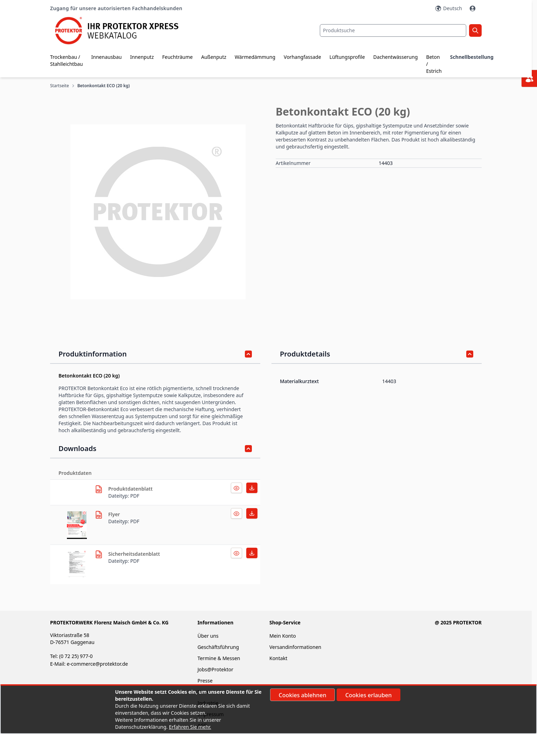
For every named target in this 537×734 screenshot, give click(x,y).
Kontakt (278, 658)
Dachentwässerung (395, 57)
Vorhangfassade (302, 57)
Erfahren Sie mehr (189, 726)
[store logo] (122, 30)
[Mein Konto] (473, 8)
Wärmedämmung (255, 57)
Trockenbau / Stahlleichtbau (66, 60)
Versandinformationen (295, 647)
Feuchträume (177, 57)
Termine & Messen (219, 658)
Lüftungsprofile (347, 57)
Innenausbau (106, 57)
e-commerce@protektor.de (97, 663)
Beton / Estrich (434, 64)
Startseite (59, 86)
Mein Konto (282, 635)
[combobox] (393, 30)
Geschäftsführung (218, 647)
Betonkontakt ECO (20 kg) (103, 86)
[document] (268, 709)
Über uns (209, 635)
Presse (205, 680)
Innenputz (142, 57)
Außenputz (213, 57)
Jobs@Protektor (215, 669)
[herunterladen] (99, 489)
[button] (158, 211)
